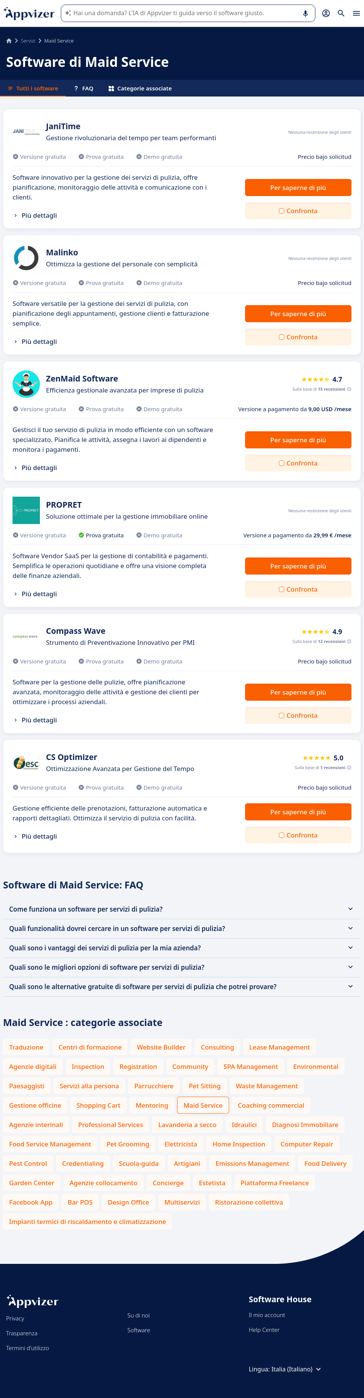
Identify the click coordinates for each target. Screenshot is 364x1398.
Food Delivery (325, 1163)
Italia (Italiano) (297, 1369)
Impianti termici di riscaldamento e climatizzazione (87, 1221)
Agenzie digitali (33, 1066)
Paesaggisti (26, 1085)
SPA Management (250, 1066)
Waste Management (267, 1085)
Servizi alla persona (89, 1085)
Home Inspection (238, 1144)
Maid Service (203, 1105)
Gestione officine (35, 1105)
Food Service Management (50, 1144)
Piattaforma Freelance (275, 1182)
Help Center (264, 1329)
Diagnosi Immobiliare (305, 1124)
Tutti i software (33, 88)
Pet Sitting (205, 1085)
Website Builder (161, 1047)
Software (138, 1330)
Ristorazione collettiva (249, 1202)
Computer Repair (306, 1144)
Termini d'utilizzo (27, 1348)
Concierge (168, 1182)
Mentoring (152, 1105)
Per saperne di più (298, 187)
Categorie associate (140, 88)
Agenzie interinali (36, 1124)
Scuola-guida (139, 1163)
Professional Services (110, 1124)
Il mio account (267, 1315)
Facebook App (30, 1202)
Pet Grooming (127, 1144)
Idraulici (244, 1124)
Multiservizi (182, 1202)
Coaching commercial (271, 1105)
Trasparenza (22, 1333)
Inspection (88, 1066)
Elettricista (181, 1144)
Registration (138, 1066)
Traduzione (26, 1047)
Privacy (15, 1318)
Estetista (212, 1182)
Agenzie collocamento (104, 1182)
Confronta (302, 210)
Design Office (128, 1202)
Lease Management (279, 1047)
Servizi (28, 40)
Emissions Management (252, 1163)
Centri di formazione (90, 1047)
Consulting (217, 1047)
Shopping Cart (98, 1105)
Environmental (316, 1066)
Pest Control (28, 1163)
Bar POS (80, 1202)
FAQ (83, 88)
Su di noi (138, 1315)
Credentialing (83, 1163)
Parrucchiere (153, 1085)
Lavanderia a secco (187, 1124)
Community (191, 1066)
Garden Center (31, 1182)
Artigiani (187, 1163)
